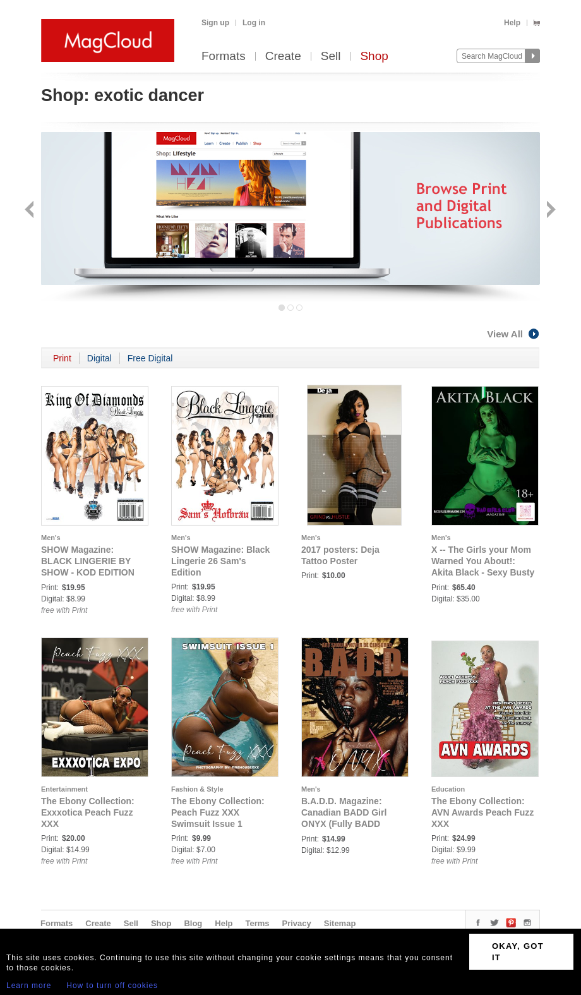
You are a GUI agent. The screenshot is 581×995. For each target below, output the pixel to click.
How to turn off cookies (112, 985)
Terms (257, 923)
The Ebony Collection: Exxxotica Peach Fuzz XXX (88, 812)
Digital (99, 358)
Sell (331, 57)
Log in (254, 22)
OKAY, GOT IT (518, 951)
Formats (223, 57)
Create (283, 57)
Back (31, 210)
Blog (193, 923)
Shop (374, 57)
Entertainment (64, 789)
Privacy (296, 923)
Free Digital (150, 358)
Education (448, 789)
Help (512, 22)
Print (62, 358)
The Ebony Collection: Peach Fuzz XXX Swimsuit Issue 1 (218, 812)
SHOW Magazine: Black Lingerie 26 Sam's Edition (220, 561)
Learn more (28, 985)
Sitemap (340, 923)
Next (550, 210)
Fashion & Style (197, 789)
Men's (51, 537)
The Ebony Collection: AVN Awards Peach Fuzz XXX (482, 812)
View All (513, 334)
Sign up (215, 22)
